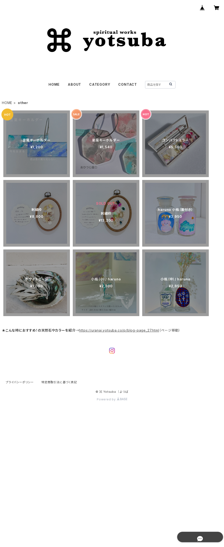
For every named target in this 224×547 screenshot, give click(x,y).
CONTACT (127, 84)
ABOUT (74, 84)
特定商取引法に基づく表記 (59, 382)
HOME (54, 84)
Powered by (112, 399)
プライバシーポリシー (20, 382)
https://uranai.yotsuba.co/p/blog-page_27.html (119, 330)
